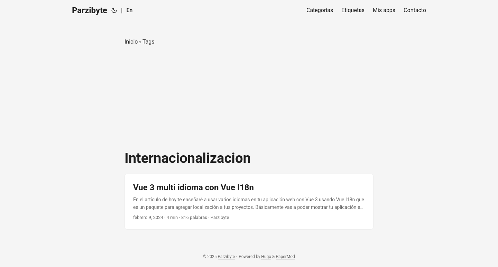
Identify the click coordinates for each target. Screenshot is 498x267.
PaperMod (285, 256)
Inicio (131, 41)
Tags (148, 41)
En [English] (129, 10)
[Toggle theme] (114, 10)
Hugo (266, 256)
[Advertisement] (249, 98)
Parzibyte (89, 10)
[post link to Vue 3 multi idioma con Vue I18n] (249, 202)
